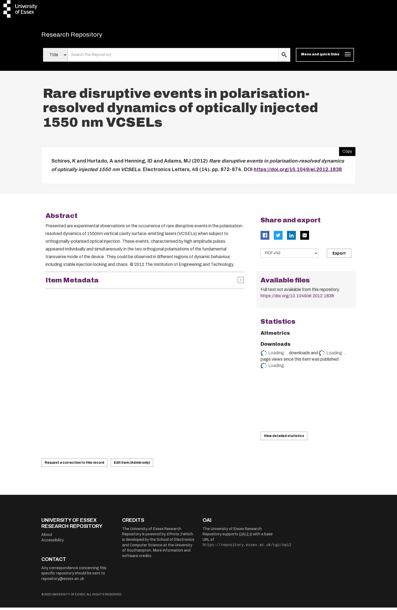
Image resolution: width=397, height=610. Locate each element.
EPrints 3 (174, 537)
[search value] (173, 57)
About (46, 537)
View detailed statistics (284, 438)
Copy (345, 152)
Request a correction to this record (74, 465)
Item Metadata (72, 282)
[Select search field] (55, 57)
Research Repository (80, 35)
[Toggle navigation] (325, 57)
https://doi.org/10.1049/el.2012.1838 (298, 172)
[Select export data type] (289, 255)
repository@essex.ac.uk (62, 581)
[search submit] (284, 57)
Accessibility (52, 543)
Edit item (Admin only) (132, 465)
